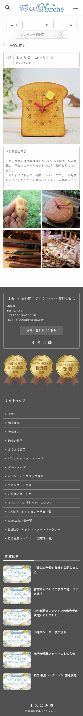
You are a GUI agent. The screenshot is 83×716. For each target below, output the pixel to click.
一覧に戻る (14, 45)
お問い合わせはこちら (41, 330)
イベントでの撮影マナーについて (30, 503)
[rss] (47, 705)
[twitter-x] (39, 342)
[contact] (50, 342)
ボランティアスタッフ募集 (25, 476)
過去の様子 (15, 440)
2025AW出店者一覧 (20, 520)
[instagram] (44, 342)
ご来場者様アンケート (22, 494)
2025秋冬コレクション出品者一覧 (29, 511)
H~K (45, 25)
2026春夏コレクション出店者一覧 (30, 538)
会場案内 (14, 432)
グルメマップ (17, 467)
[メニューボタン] (75, 7)
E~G (30, 25)
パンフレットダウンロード (25, 458)
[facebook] (33, 342)
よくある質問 (17, 449)
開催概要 (14, 423)
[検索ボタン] (7, 7)
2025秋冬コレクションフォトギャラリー (34, 529)
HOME (12, 414)
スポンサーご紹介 (19, 485)
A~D (14, 25)
